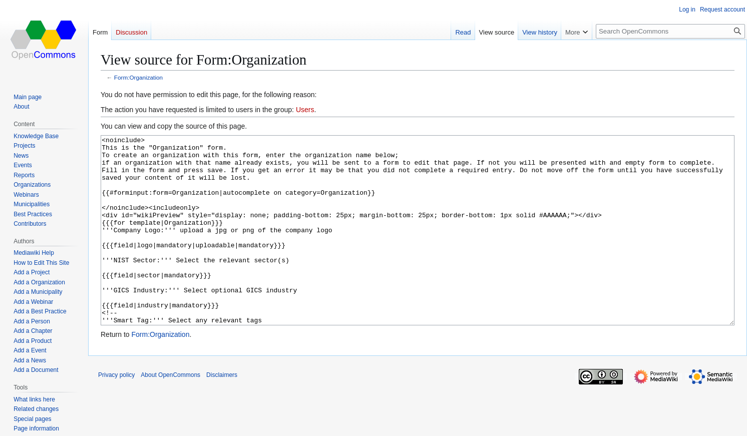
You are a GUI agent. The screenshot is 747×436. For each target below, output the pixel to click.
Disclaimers (221, 412)
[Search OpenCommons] (670, 31)
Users (305, 110)
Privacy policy (116, 412)
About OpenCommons (170, 412)
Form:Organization (138, 77)
